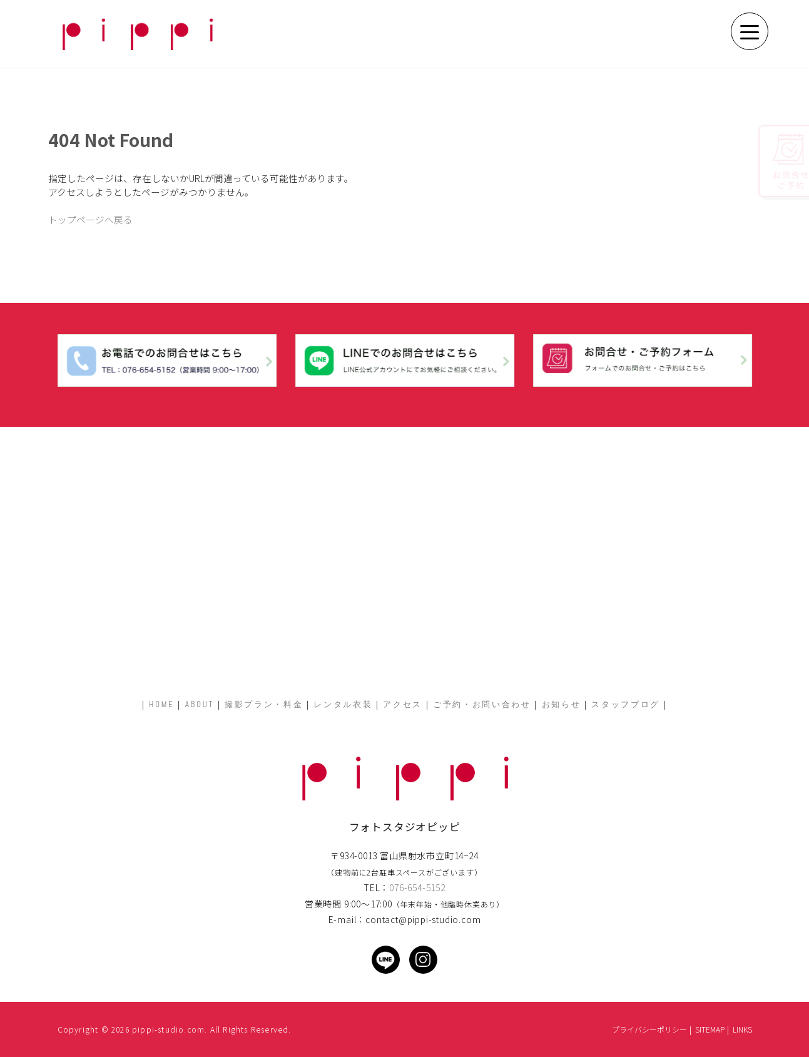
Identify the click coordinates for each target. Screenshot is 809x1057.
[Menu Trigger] (749, 31)
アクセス (402, 704)
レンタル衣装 (342, 704)
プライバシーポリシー (649, 1029)
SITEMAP (710, 1029)
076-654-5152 (417, 887)
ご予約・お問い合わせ (482, 704)
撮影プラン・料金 (264, 704)
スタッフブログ (625, 704)
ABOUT (199, 704)
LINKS (742, 1029)
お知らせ (561, 704)
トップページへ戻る (90, 219)
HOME (162, 704)
